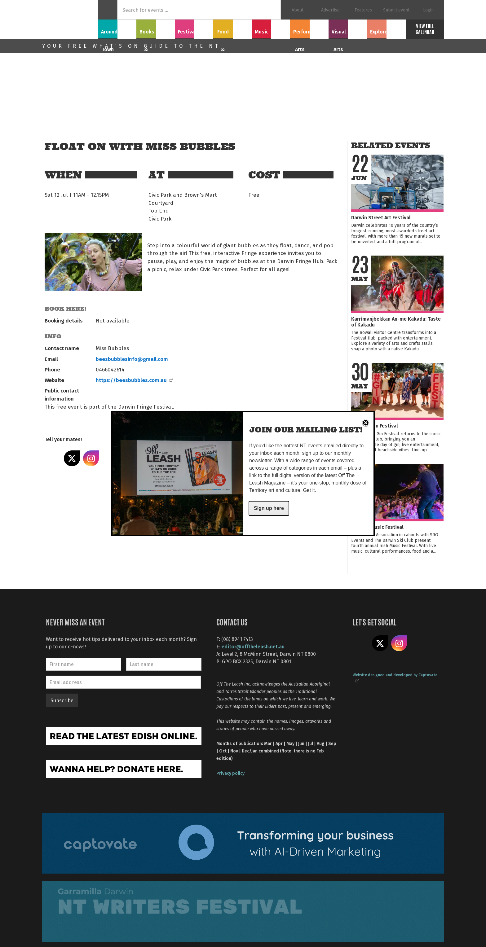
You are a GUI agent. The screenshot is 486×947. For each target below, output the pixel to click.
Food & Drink (233, 28)
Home (107, 10)
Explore (386, 28)
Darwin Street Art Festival (381, 217)
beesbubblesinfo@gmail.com (132, 359)
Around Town (117, 28)
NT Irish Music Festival (377, 527)
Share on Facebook (53, 458)
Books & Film (155, 28)
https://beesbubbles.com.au (134, 380)
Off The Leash (70, 19)
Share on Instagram (91, 458)
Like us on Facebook (361, 643)
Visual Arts (348, 28)
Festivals (194, 28)
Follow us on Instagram (399, 643)
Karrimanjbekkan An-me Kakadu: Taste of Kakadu (396, 321)
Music (270, 28)
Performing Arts (309, 28)
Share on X (72, 458)
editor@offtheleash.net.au (253, 646)
